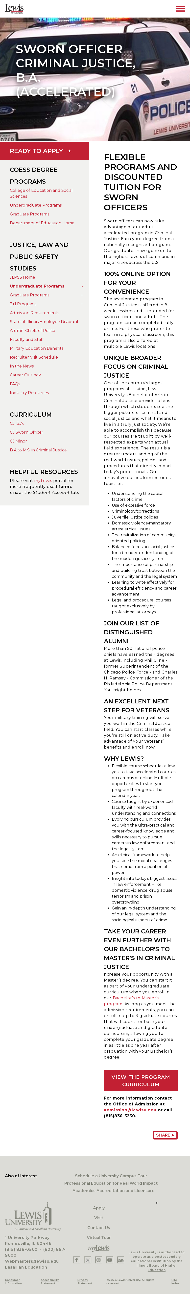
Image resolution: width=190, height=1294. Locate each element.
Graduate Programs (29, 214)
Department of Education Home (42, 223)
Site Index (175, 1281)
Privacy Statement (84, 1281)
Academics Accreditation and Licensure (113, 1190)
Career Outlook (25, 375)
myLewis (43, 480)
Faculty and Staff (27, 339)
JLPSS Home (22, 277)
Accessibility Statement (50, 1281)
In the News (22, 366)
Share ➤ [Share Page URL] (165, 1135)
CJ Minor (18, 441)
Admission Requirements (34, 312)
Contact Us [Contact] (98, 1227)
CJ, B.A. (17, 423)
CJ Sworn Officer (26, 432)
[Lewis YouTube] (109, 1259)
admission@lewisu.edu (130, 1110)
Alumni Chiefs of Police (32, 330)
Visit (98, 1218)
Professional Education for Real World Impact (111, 1183)
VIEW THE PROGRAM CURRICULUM (141, 1080)
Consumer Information (13, 1281)
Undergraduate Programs (36, 205)
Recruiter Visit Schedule (34, 357)
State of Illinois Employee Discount (44, 321)
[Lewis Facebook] (76, 1259)
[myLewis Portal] (98, 1249)
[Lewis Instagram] (98, 1259)
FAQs (15, 384)
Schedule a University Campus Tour (111, 1176)
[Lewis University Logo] (14, 9)
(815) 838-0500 (21, 1249)
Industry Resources (29, 392)
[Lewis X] (87, 1259)
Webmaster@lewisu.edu (32, 1261)
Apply (99, 1208)
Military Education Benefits (36, 348)
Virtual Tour (99, 1237)
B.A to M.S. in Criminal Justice (38, 450)
